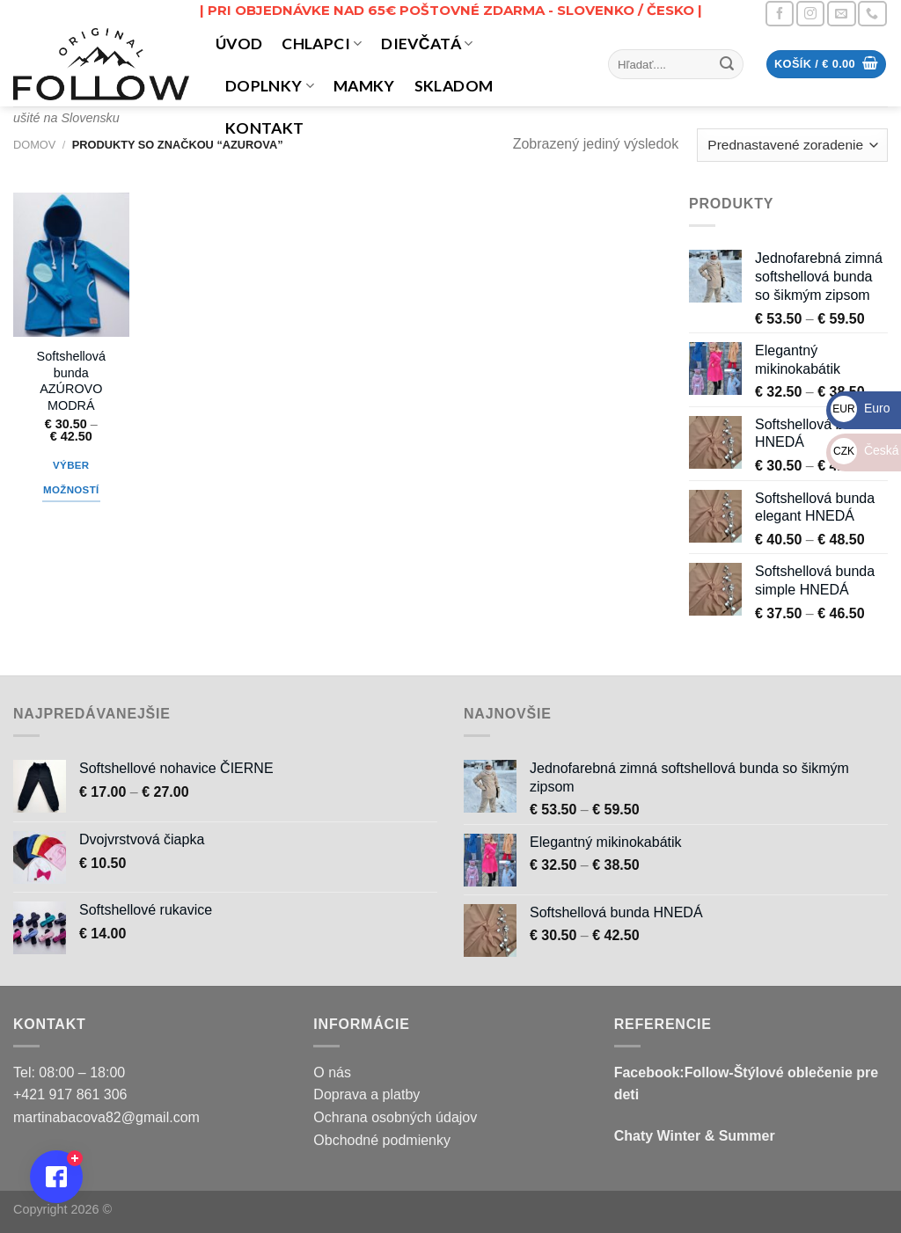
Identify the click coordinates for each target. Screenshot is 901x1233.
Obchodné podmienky (381, 1140)
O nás (332, 1072)
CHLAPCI (322, 43)
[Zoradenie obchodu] (792, 145)
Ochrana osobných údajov (395, 1117)
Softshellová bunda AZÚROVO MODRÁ (71, 380)
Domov (34, 144)
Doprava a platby (366, 1094)
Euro (860, 408)
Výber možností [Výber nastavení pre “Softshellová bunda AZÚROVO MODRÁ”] (71, 477)
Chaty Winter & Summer (694, 1135)
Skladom (453, 86)
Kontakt (264, 128)
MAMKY (364, 86)
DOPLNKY (269, 86)
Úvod (239, 43)
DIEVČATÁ (426, 43)
